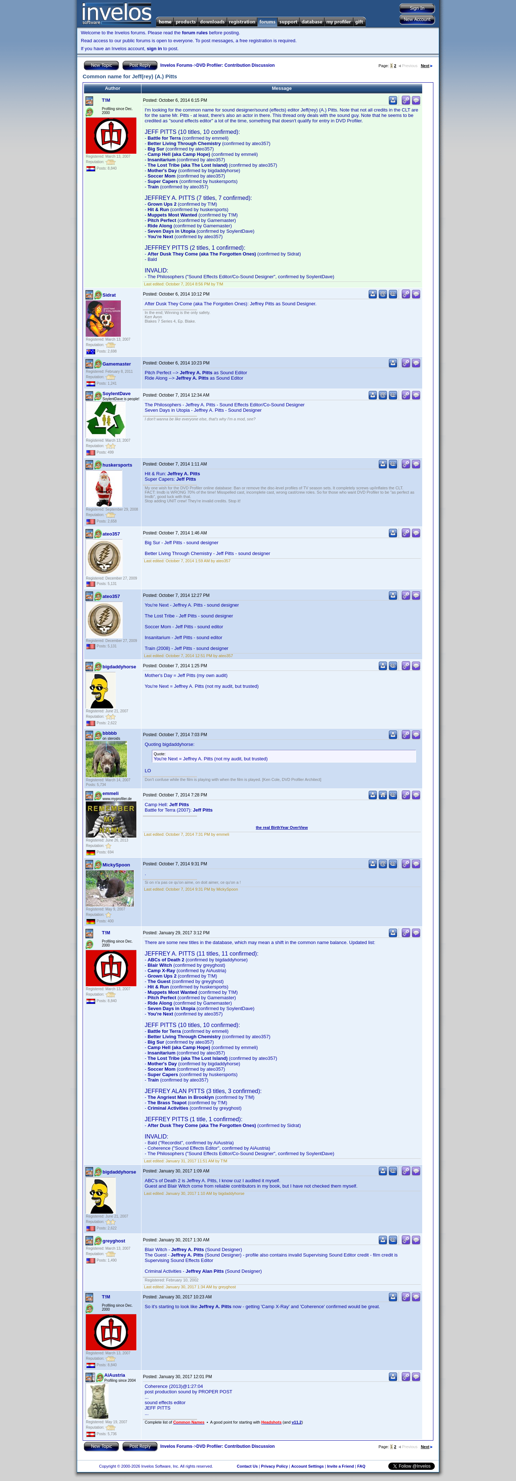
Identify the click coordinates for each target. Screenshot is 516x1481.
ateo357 (111, 534)
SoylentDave (116, 393)
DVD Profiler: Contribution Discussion (235, 65)
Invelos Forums (176, 65)
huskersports (117, 465)
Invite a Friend (340, 1466)
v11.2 (297, 1422)
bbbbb (109, 733)
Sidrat (109, 295)
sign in (154, 48)
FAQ (361, 1466)
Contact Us (247, 1466)
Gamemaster (116, 364)
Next (427, 66)
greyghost (113, 1241)
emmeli (110, 793)
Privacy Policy (274, 1466)
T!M (106, 100)
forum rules (195, 32)
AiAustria (114, 1375)
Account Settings (307, 1466)
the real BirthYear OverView (282, 827)
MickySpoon (116, 865)
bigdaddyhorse (119, 666)
